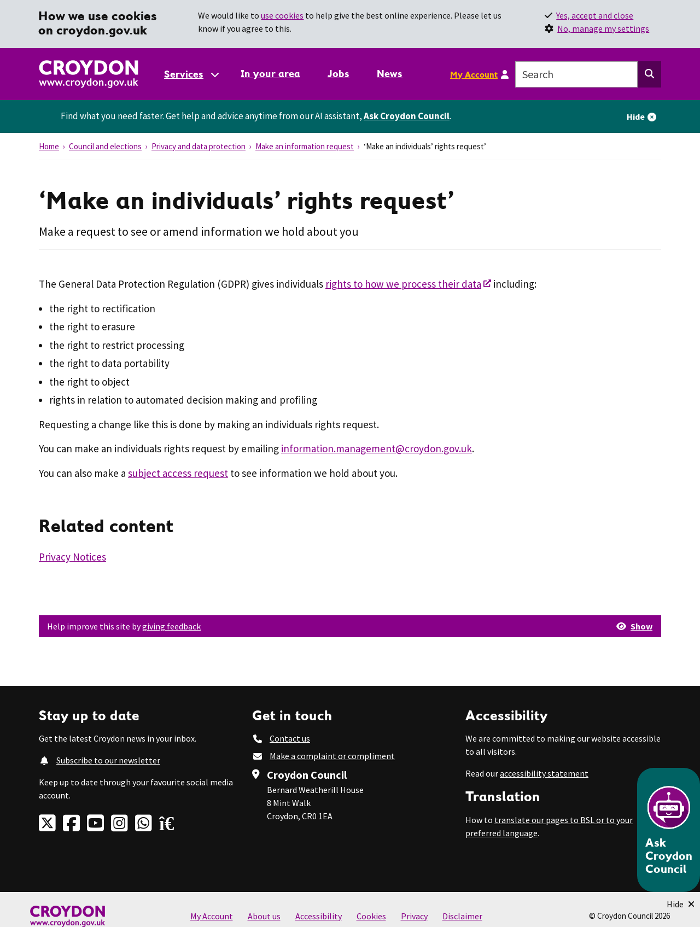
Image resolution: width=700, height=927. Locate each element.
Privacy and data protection (198, 146)
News (389, 73)
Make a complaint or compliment (332, 755)
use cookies (282, 15)
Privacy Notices (72, 556)
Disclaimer (462, 916)
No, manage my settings (603, 28)
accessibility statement (544, 773)
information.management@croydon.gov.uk (376, 448)
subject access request (178, 473)
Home (49, 146)
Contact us (290, 738)
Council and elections (105, 146)
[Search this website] (649, 74)
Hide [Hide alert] (636, 116)
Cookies (371, 916)
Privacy (414, 916)
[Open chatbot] (668, 830)
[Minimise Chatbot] (681, 904)
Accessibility (318, 916)
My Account (474, 74)
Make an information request (304, 146)
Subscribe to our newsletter (108, 760)
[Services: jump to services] (191, 74)
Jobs (338, 73)
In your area (270, 73)
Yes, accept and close (594, 15)
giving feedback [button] (171, 626)
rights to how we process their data (403, 283)
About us (264, 916)
